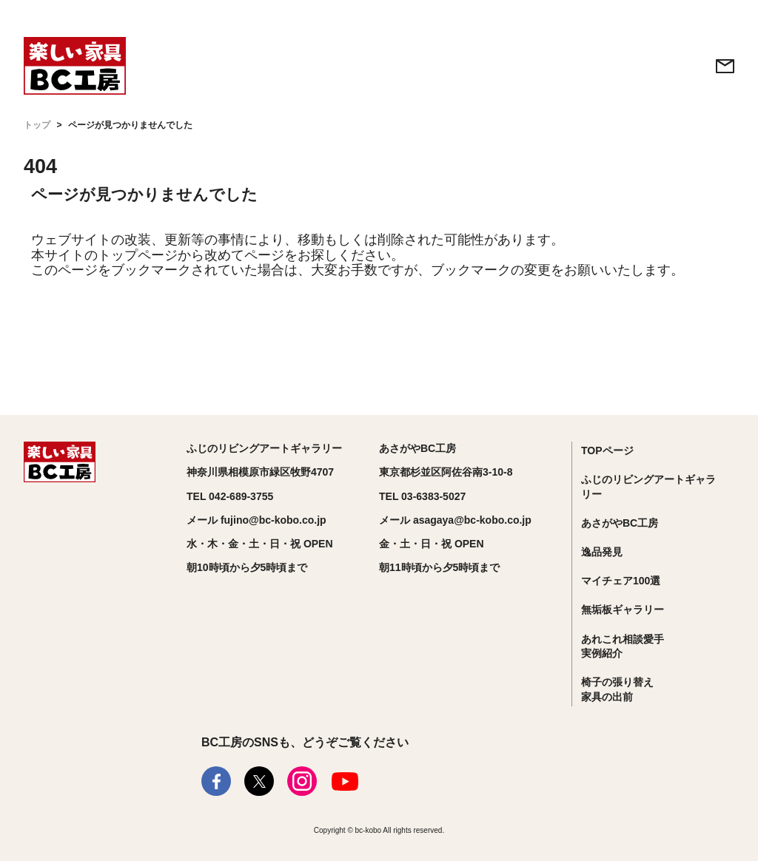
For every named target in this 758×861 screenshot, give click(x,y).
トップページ (138, 255)
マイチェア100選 (620, 581)
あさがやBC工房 (619, 523)
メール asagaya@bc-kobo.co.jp (455, 520)
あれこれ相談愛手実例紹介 (622, 646)
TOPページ (607, 450)
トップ (37, 125)
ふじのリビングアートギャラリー (648, 486)
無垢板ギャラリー (622, 609)
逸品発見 (602, 552)
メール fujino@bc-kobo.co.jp (256, 520)
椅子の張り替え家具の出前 (617, 689)
